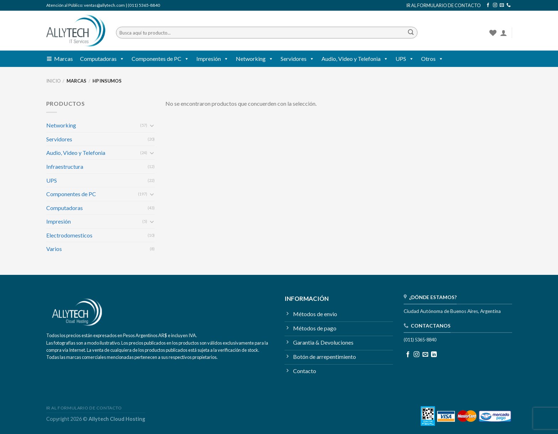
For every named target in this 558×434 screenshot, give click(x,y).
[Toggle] (152, 125)
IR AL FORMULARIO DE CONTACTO (443, 5)
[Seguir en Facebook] (488, 5)
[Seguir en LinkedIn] (434, 354)
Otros (432, 58)
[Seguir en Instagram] (495, 5)
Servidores (297, 58)
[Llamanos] (508, 5)
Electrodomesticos (69, 235)
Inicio (53, 81)
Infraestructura (64, 166)
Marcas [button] (63, 58)
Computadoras (102, 58)
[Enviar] (411, 33)
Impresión (212, 58)
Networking (254, 58)
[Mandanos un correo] (502, 5)
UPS (404, 58)
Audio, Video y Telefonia (354, 58)
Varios (54, 248)
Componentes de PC (160, 58)
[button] (120, 58)
